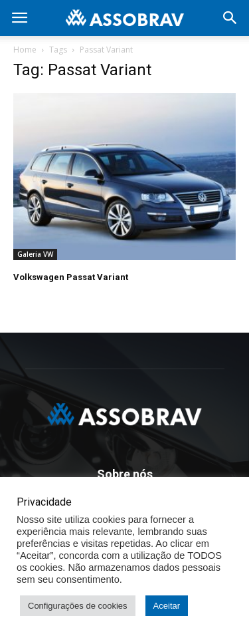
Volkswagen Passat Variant (70, 277)
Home (25, 49)
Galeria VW (35, 254)
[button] (230, 18)
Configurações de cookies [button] (77, 606)
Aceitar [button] (166, 606)
